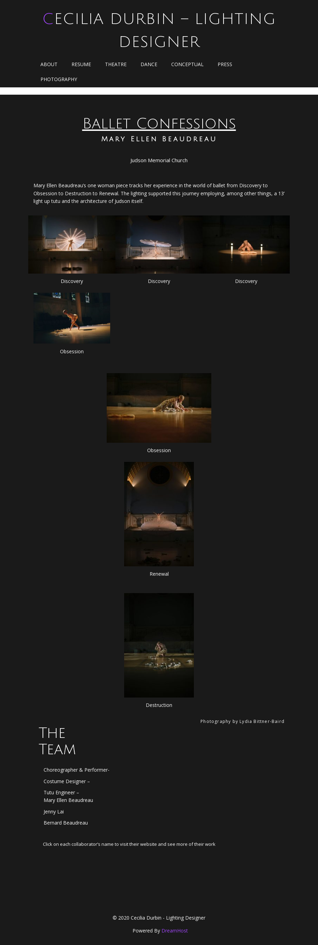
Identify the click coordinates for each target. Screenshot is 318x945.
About (49, 64)
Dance (149, 64)
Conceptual (187, 64)
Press (225, 64)
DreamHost (174, 930)
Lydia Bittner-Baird (262, 721)
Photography (58, 79)
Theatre (116, 64)
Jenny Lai (54, 811)
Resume (81, 64)
